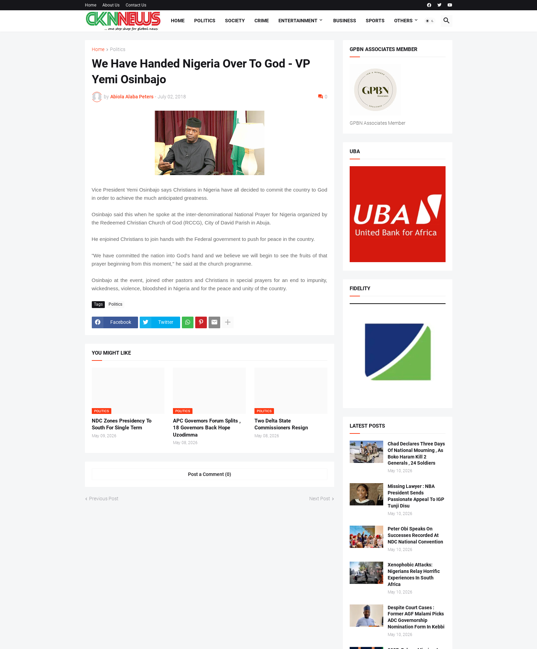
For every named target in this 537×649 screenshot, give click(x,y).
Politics (204, 20)
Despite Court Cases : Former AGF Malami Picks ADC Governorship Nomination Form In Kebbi (416, 617)
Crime (261, 20)
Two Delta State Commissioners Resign (281, 424)
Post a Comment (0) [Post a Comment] (209, 474)
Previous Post (103, 498)
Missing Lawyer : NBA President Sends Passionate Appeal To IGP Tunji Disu (416, 496)
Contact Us (136, 5)
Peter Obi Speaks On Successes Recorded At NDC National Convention (415, 535)
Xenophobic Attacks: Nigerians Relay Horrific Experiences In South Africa (414, 574)
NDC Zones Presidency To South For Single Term (121, 424)
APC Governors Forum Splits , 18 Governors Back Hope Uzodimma (207, 428)
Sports (375, 20)
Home (90, 5)
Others (403, 20)
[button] (430, 20)
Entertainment (297, 20)
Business (344, 20)
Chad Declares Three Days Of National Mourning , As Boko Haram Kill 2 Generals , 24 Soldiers (416, 453)
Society (235, 20)
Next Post (319, 498)
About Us (111, 5)
